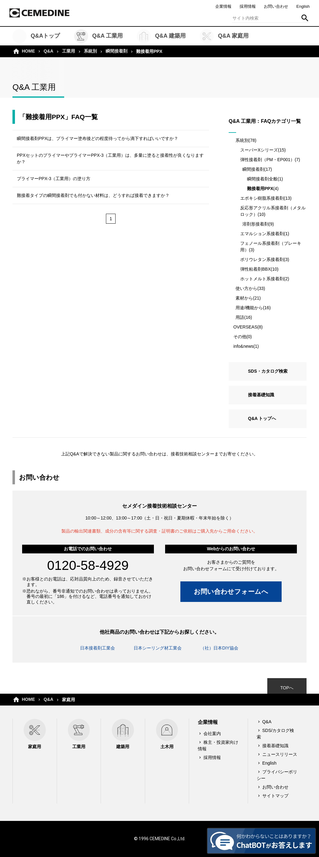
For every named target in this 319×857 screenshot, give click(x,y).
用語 (240, 317)
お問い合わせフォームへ (231, 591)
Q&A (48, 51)
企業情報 (223, 6)
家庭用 (34, 734)
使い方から (246, 288)
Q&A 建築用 (161, 36)
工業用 (68, 51)
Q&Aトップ (36, 36)
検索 (305, 18)
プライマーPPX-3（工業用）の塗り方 (53, 178)
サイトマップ (275, 795)
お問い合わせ (276, 6)
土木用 (167, 734)
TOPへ (287, 687)
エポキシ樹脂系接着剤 (262, 198)
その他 (239, 336)
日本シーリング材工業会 (158, 647)
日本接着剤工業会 (97, 647)
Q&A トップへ (262, 418)
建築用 (123, 734)
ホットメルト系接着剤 (262, 278)
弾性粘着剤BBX (255, 269)
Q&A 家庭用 (224, 36)
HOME (28, 51)
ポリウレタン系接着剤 (262, 259)
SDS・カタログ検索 (268, 371)
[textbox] (271, 18)
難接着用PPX (260, 188)
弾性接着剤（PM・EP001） (267, 159)
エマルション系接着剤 (262, 233)
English (303, 6)
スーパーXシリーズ (259, 149)
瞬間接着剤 (116, 51)
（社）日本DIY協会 (219, 647)
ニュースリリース (279, 754)
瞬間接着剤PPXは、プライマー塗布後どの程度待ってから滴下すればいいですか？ (97, 138)
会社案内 (212, 733)
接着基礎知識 (261, 394)
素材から (244, 298)
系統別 (90, 51)
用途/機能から (249, 307)
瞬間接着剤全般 (262, 178)
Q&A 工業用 (98, 36)
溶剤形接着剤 (255, 223)
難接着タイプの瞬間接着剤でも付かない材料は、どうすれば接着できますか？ (93, 195)
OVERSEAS (245, 326)
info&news (243, 346)
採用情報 (248, 6)
